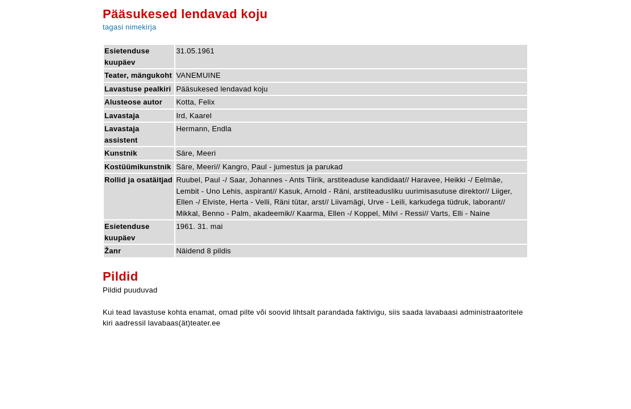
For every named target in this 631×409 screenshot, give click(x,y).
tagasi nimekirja (129, 27)
